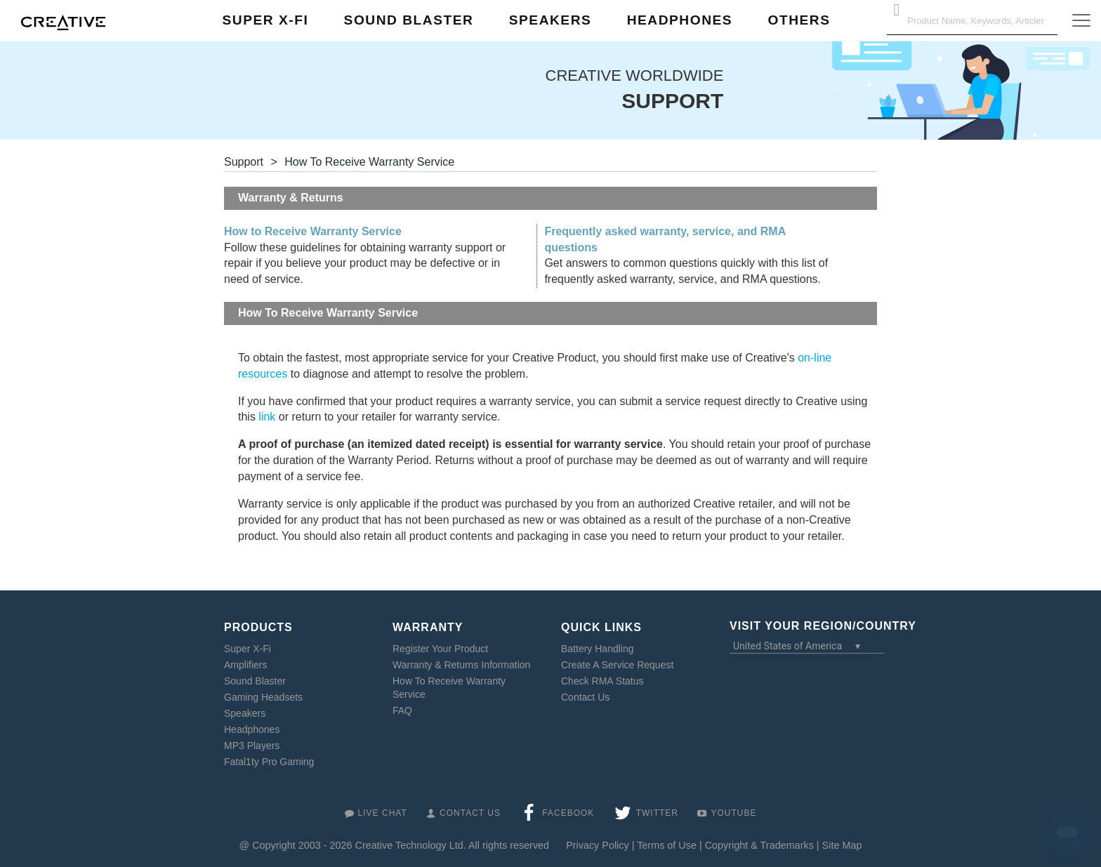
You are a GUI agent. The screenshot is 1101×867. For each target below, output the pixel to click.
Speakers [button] (550, 20)
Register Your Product (440, 648)
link (266, 417)
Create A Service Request (617, 664)
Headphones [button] (679, 20)
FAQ (402, 710)
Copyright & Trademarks (759, 845)
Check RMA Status (602, 681)
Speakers (244, 713)
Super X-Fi (247, 648)
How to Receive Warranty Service (313, 231)
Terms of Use (667, 845)
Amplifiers (245, 664)
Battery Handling (597, 648)
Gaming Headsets (263, 697)
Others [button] (798, 20)
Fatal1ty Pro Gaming (269, 761)
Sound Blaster (255, 681)
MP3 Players (251, 745)
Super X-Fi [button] (266, 20)
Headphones (251, 729)
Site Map (842, 845)
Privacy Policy (597, 845)
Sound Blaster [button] (409, 20)
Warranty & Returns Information (461, 664)
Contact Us (585, 697)
